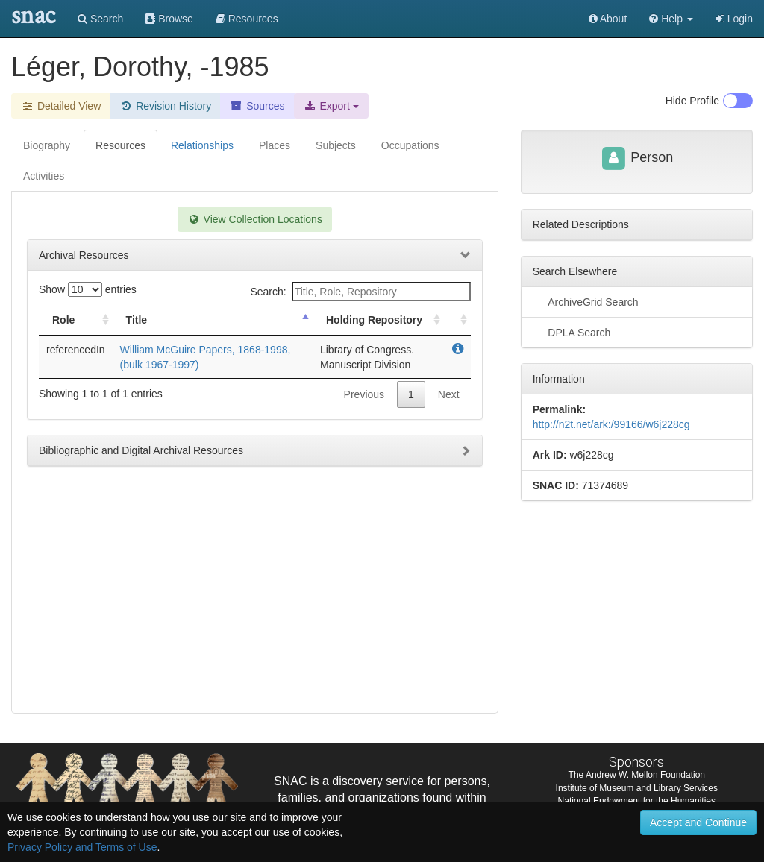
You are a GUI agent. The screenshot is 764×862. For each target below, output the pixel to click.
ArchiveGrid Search (586, 301)
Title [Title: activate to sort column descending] (137, 320)
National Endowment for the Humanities (637, 801)
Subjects (336, 145)
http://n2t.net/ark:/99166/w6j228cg (611, 424)
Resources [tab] (120, 145)
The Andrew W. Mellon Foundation (637, 775)
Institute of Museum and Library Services (637, 788)
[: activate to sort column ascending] (457, 320)
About (608, 19)
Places (274, 145)
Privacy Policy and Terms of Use (82, 847)
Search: (360, 291)
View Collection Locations (254, 219)
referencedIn (75, 350)
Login (734, 19)
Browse (169, 19)
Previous (364, 394)
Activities (43, 176)
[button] (671, 18)
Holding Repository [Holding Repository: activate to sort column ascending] (374, 320)
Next (449, 394)
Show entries (88, 289)
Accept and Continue (698, 822)
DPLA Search (572, 332)
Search (100, 19)
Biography (46, 145)
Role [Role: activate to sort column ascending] (63, 320)
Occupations (410, 145)
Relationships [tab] (202, 145)
